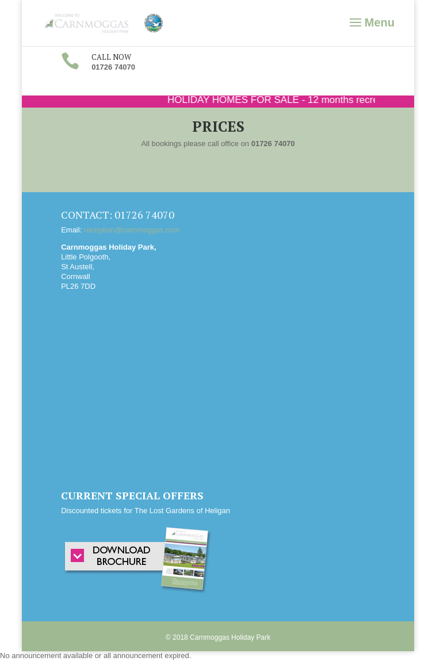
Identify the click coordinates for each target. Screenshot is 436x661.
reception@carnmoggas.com (131, 230)
